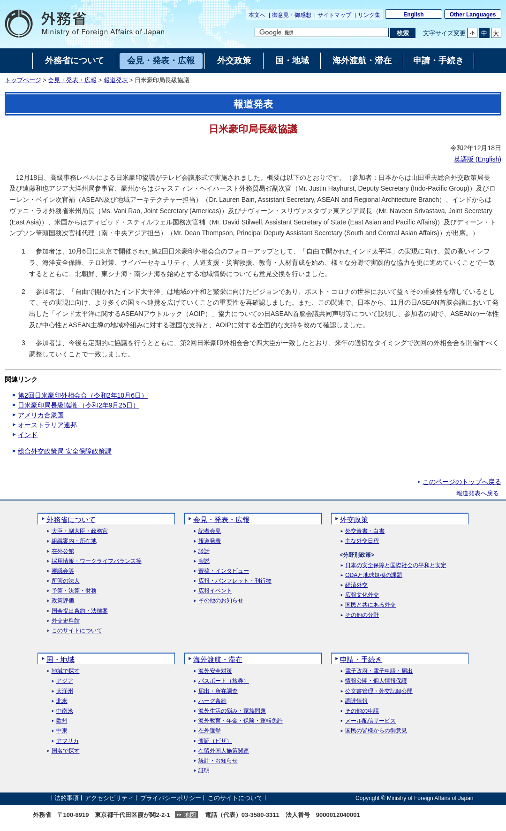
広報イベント (215, 591)
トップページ (23, 80)
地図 (190, 814)
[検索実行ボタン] (402, 33)
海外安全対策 (215, 671)
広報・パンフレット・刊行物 (235, 581)
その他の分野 (362, 615)
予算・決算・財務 (74, 591)
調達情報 (356, 701)
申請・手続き (361, 659)
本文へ (257, 15)
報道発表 (116, 80)
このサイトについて (77, 631)
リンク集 (369, 15)
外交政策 (354, 519)
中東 (62, 731)
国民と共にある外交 (370, 605)
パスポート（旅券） (223, 681)
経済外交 (356, 585)
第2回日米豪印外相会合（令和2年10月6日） (83, 395)
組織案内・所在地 (74, 541)
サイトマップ (334, 15)
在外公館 (63, 551)
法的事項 (66, 797)
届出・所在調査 (218, 691)
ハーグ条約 (212, 701)
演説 (204, 561)
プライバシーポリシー (170, 797)
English (413, 14)
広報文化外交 (362, 595)
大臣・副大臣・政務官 (80, 531)
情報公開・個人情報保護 (376, 681)
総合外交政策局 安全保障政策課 (65, 451)
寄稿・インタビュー (223, 571)
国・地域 (60, 659)
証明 (204, 771)
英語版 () (477, 159)
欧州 (62, 721)
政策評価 (63, 601)
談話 (204, 551)
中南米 (64, 711)
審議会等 (63, 571)
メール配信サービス (370, 721)
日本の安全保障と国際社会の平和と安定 (395, 565)
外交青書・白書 (365, 531)
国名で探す (66, 751)
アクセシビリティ (109, 797)
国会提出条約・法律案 (80, 611)
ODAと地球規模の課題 (373, 575)
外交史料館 (66, 621)
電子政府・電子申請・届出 (379, 671)
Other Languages (473, 14)
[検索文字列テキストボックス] (322, 32)
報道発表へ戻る (477, 493)
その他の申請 (362, 711)
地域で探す (66, 671)
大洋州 (64, 691)
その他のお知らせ (220, 601)
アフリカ (67, 741)
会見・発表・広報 (72, 80)
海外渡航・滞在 (217, 659)
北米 (62, 701)
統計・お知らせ (218, 761)
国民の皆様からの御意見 (376, 731)
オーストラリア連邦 (47, 425)
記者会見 (209, 531)
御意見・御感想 (291, 15)
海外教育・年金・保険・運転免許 (240, 721)
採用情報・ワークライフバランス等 (97, 561)
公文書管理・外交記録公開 (379, 691)
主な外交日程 (362, 541)
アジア (64, 681)
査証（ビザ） (215, 741)
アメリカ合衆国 (41, 415)
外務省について (71, 519)
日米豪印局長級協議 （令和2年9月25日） (78, 405)
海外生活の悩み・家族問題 (232, 711)
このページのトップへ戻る (462, 481)
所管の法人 (66, 581)
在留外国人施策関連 (223, 751)
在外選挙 (209, 731)
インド (28, 435)
